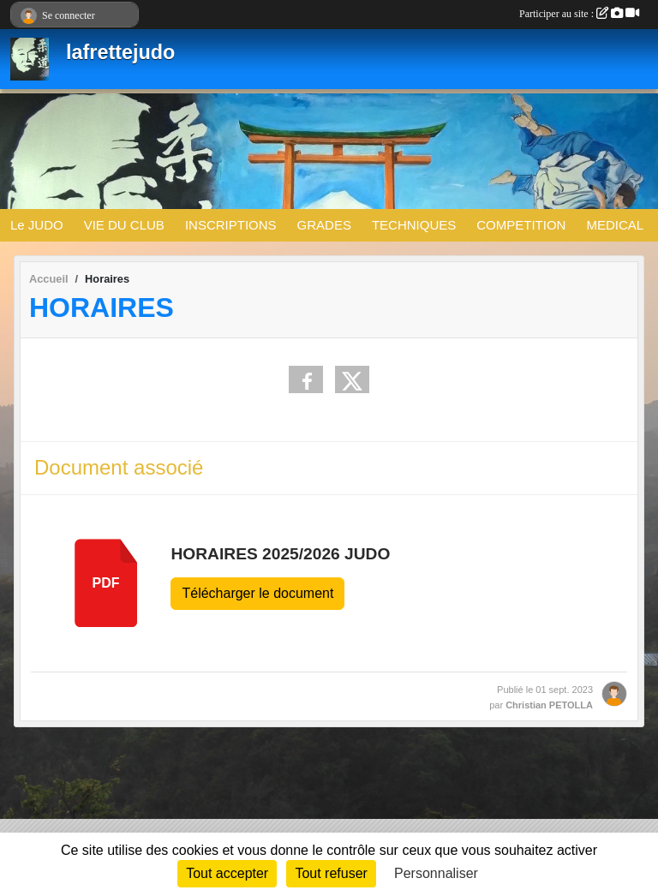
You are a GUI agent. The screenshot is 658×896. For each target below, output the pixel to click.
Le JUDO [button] (36, 225)
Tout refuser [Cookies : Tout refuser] (331, 873)
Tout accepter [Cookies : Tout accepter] (227, 873)
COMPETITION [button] (520, 225)
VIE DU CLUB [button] (124, 225)
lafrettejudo (120, 52)
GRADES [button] (324, 225)
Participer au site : (579, 14)
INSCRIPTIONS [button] (231, 225)
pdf (106, 583)
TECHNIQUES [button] (414, 225)
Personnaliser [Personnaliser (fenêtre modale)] (436, 873)
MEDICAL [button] (614, 225)
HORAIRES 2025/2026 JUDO (280, 554)
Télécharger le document (257, 593)
